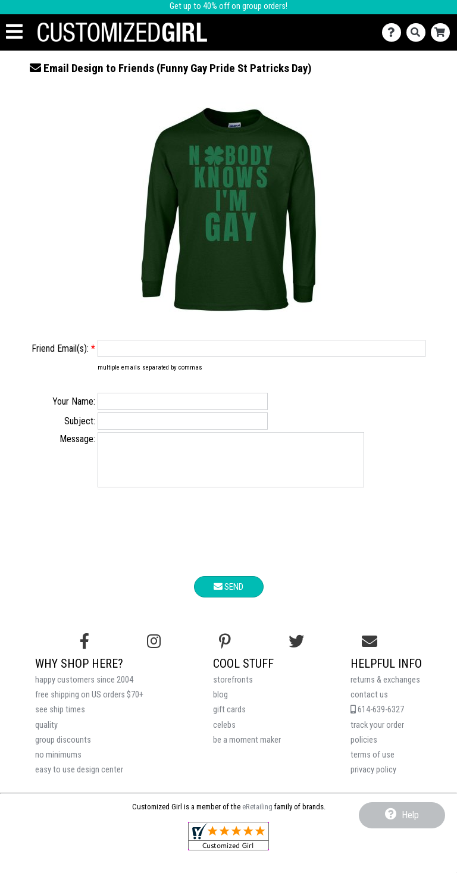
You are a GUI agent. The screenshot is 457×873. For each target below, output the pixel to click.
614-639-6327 (377, 719)
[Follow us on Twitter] (296, 650)
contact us (369, 704)
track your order (377, 734)
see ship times (60, 719)
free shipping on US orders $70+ (89, 704)
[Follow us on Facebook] (84, 650)
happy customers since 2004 (84, 689)
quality (46, 734)
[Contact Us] (394, 32)
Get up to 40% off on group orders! (228, 6)
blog (220, 704)
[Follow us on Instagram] (154, 650)
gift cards (229, 719)
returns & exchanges (385, 689)
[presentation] (228, 543)
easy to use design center (79, 779)
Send (228, 595)
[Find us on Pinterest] (225, 650)
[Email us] (369, 650)
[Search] (418, 32)
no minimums (58, 764)
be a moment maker (247, 749)
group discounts (63, 749)
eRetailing (257, 815)
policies (363, 749)
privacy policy (373, 779)
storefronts (233, 689)
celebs (224, 734)
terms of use (372, 764)
